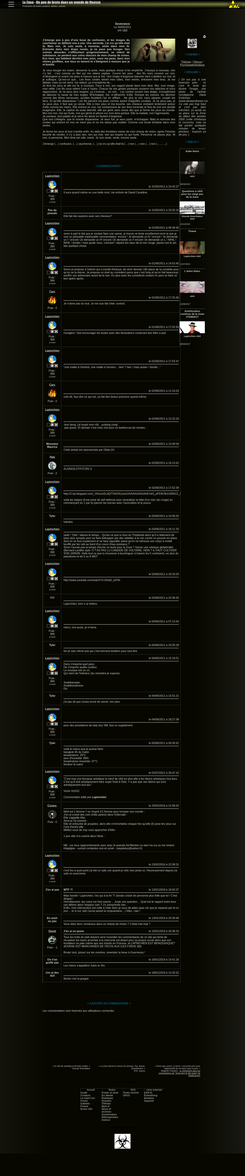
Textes (112, 1089)
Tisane (192, 231)
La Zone (61, 2)
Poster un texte (110, 1092)
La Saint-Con (88, 1098)
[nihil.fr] (148, 1092)
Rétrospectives (110, 1117)
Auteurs (106, 1120)
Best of (106, 1106)
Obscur (197, 61)
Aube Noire (192, 151)
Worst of (106, 1109)
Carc (52, 291)
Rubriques (107, 1098)
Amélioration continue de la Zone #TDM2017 (192, 314)
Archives (106, 1111)
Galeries (85, 1103)
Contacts (85, 1095)
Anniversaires (109, 1114)
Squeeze (149, 1100)
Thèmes (186, 61)
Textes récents (131, 1092)
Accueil (91, 1089)
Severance (122, 24)
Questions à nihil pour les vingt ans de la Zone (192, 194)
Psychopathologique (192, 64)
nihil (124, 30)
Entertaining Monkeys (150, 1096)
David (52, 931)
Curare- (52, 805)
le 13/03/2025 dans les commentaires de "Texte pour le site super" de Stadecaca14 (179, 1073)
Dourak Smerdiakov (192, 216)
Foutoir (84, 1106)
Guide (84, 1092)
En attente (107, 1095)
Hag (52, 457)
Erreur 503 (86, 1109)
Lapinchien (190, 256)
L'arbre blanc (192, 271)
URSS (126, 1095)
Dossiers (106, 1100)
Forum (84, 1100)
